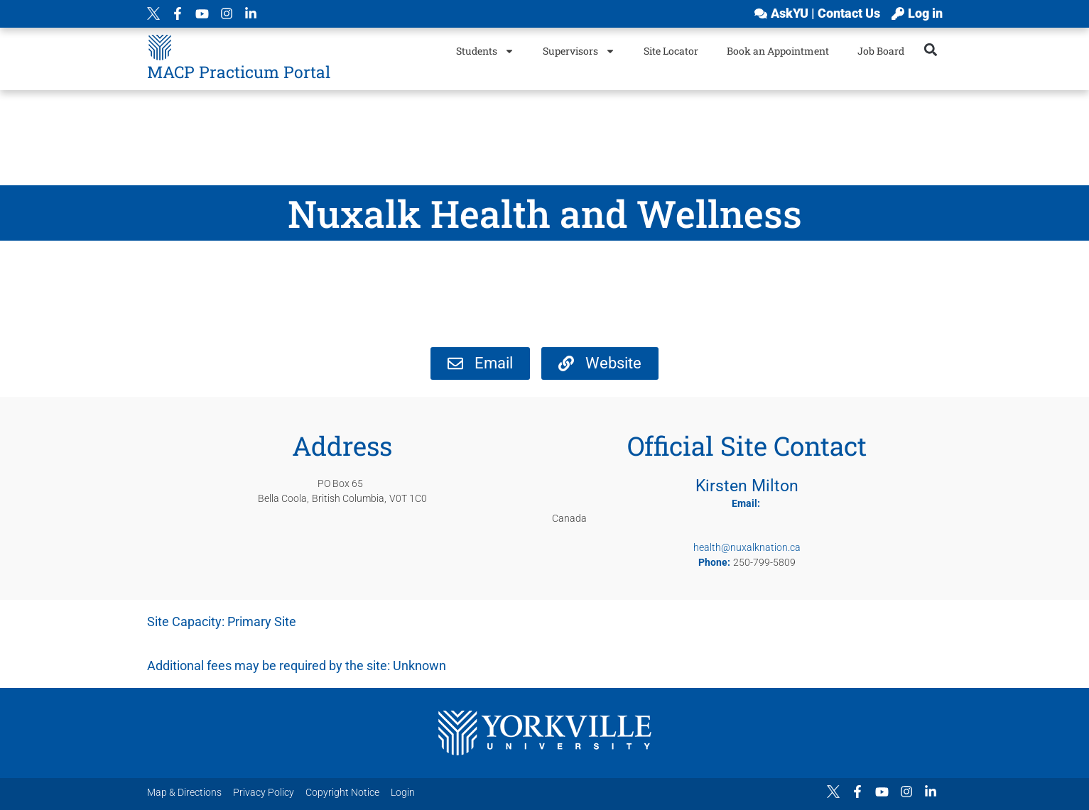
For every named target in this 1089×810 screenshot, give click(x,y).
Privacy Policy (263, 792)
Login (403, 792)
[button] (930, 49)
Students (485, 51)
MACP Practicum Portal (238, 71)
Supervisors (579, 51)
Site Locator (671, 51)
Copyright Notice (342, 792)
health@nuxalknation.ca (747, 547)
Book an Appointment (778, 51)
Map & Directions (184, 792)
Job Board (880, 51)
